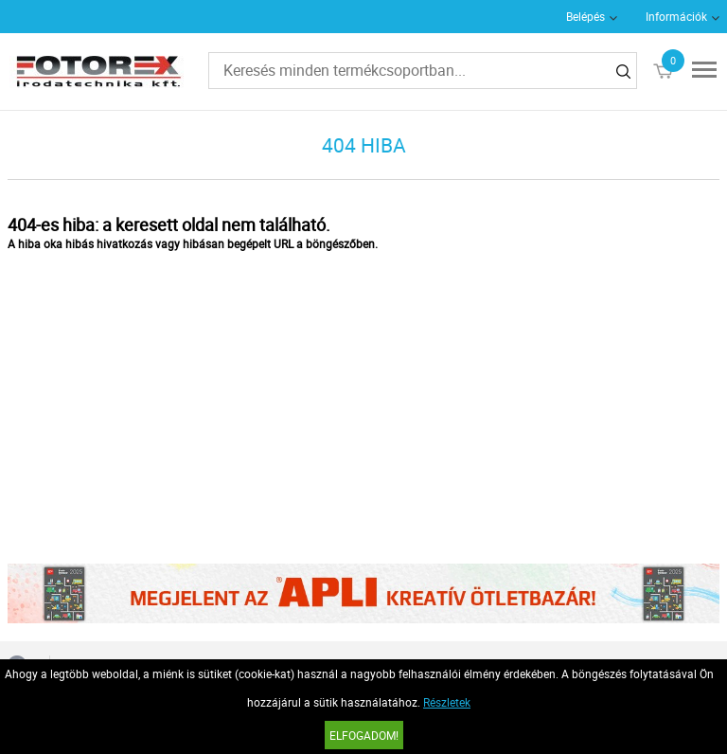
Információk (676, 16)
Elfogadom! (364, 735)
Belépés (585, 16)
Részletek (446, 701)
